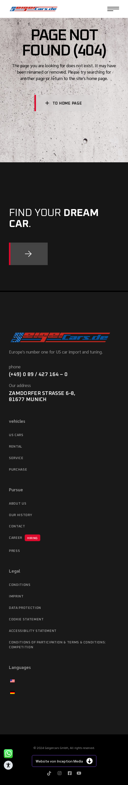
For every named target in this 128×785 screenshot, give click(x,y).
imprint (16, 596)
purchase (18, 469)
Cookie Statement (26, 619)
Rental (15, 446)
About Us (17, 503)
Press (14, 551)
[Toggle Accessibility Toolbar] (8, 765)
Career (24, 537)
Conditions (20, 585)
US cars (16, 435)
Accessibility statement (33, 631)
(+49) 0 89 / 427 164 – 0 (38, 374)
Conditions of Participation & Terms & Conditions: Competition (57, 645)
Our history (20, 515)
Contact (17, 526)
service (16, 458)
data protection (25, 608)
